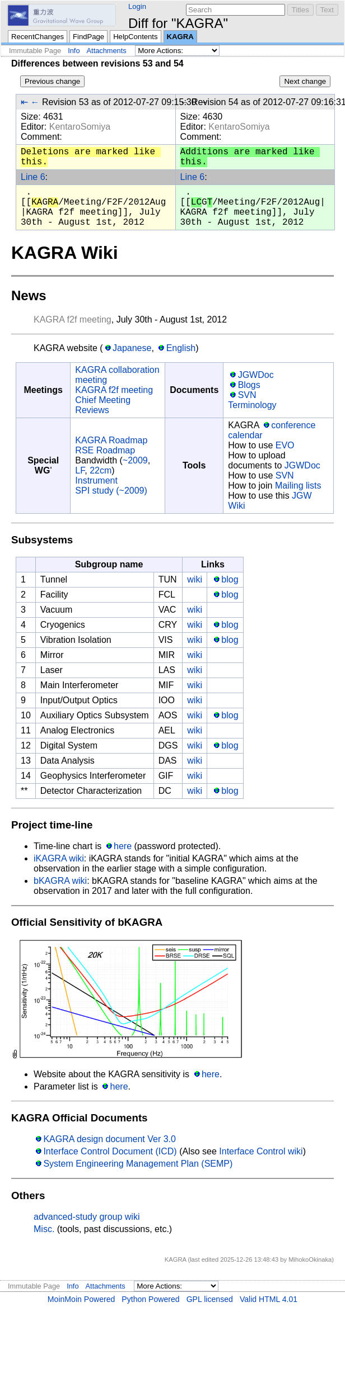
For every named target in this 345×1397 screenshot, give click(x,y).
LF (80, 470)
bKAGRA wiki (60, 880)
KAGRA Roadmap (111, 440)
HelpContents (135, 36)
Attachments (107, 50)
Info (74, 50)
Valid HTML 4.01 (268, 1299)
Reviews (92, 410)
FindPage (88, 36)
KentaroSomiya (79, 126)
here (123, 846)
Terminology (252, 405)
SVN (247, 395)
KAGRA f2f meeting (72, 319)
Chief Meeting (102, 400)
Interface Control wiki (260, 1151)
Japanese (132, 348)
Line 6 (33, 177)
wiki (194, 579)
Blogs (249, 385)
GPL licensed (210, 1299)
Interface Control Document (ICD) (109, 1151)
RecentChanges (37, 36)
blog (229, 579)
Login (137, 6)
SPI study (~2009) (111, 490)
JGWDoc (256, 375)
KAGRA (180, 36)
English (180, 348)
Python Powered (150, 1299)
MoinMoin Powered (81, 1299)
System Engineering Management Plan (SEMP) (137, 1163)
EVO (285, 445)
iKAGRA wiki (59, 858)
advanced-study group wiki (86, 1216)
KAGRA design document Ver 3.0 (109, 1139)
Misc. (44, 1229)
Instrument (96, 480)
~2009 (135, 460)
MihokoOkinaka (310, 1259)
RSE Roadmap (105, 450)
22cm (100, 470)
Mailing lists (298, 485)
